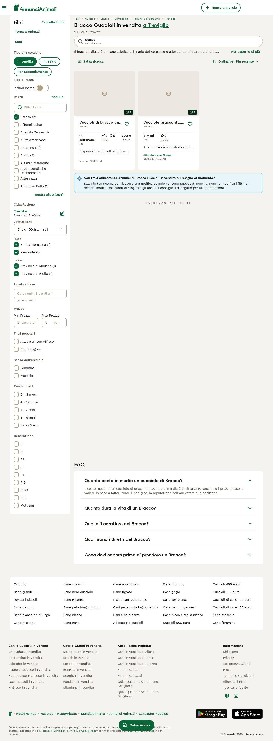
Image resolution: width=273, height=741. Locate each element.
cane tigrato (122, 592)
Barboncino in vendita (25, 658)
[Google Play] (211, 714)
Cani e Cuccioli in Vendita (28, 646)
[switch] (43, 88)
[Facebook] (227, 695)
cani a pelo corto (126, 615)
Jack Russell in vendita (26, 682)
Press (227, 670)
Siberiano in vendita (78, 688)
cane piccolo (23, 607)
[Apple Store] (247, 714)
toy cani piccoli (25, 600)
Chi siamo (230, 652)
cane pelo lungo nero (179, 607)
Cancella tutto (52, 22)
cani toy (20, 584)
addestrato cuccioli (128, 623)
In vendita (25, 61)
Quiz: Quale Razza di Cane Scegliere (138, 684)
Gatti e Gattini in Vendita (82, 646)
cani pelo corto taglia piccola (135, 607)
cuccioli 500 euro (176, 623)
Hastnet (47, 714)
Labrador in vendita (23, 664)
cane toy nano (74, 584)
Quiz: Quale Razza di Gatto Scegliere (138, 694)
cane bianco (72, 615)
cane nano (71, 623)
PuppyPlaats (67, 714)
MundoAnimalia (93, 714)
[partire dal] (29, 322)
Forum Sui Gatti (130, 676)
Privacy (228, 658)
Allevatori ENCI (234, 682)
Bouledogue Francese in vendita (33, 676)
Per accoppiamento (32, 72)
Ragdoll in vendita (77, 664)
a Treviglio (156, 25)
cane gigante (73, 600)
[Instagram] (236, 695)
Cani (18, 42)
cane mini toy (173, 584)
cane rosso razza (126, 584)
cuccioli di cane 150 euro (232, 607)
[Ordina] (236, 61)
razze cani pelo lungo (130, 600)
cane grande (23, 592)
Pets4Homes (26, 714)
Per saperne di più (245, 52)
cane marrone (24, 623)
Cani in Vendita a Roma (135, 658)
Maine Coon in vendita (80, 652)
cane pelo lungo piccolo (82, 607)
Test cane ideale (235, 688)
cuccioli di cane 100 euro (232, 600)
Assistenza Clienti (237, 664)
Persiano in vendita (78, 682)
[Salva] (127, 124)
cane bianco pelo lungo (32, 615)
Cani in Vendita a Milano (136, 652)
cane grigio (171, 592)
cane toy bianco (175, 600)
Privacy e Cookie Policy (83, 730)
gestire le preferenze (140, 730)
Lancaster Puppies (153, 714)
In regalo (49, 61)
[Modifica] (62, 213)
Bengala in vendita (77, 670)
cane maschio (223, 615)
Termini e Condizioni (238, 676)
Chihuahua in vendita (25, 652)
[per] (57, 322)
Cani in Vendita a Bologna (137, 664)
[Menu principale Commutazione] (4, 7)
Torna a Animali (27, 32)
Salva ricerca (91, 61)
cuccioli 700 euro (226, 592)
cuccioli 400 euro (226, 584)
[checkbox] (16, 117)
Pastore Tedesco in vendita (29, 670)
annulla (58, 97)
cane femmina (224, 623)
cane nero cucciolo (78, 592)
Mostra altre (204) (49, 195)
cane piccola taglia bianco (183, 615)
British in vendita (76, 658)
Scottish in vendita (77, 676)
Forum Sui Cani (129, 670)
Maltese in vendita (23, 688)
